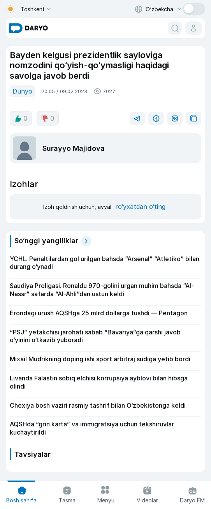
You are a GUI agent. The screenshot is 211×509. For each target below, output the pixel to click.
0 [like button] (21, 118)
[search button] (175, 28)
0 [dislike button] (48, 118)
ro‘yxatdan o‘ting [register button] (140, 206)
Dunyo (22, 91)
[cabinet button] (193, 28)
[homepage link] (28, 28)
